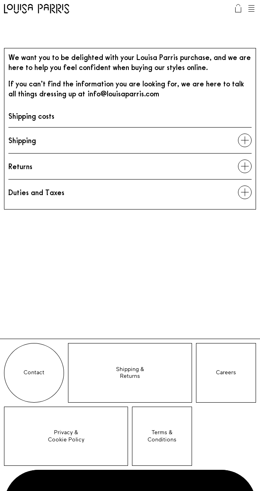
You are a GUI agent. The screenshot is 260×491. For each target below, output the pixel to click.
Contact (34, 372)
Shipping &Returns (130, 373)
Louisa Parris (36, 9)
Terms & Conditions (162, 436)
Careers (226, 372)
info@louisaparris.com (123, 93)
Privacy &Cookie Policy (66, 436)
